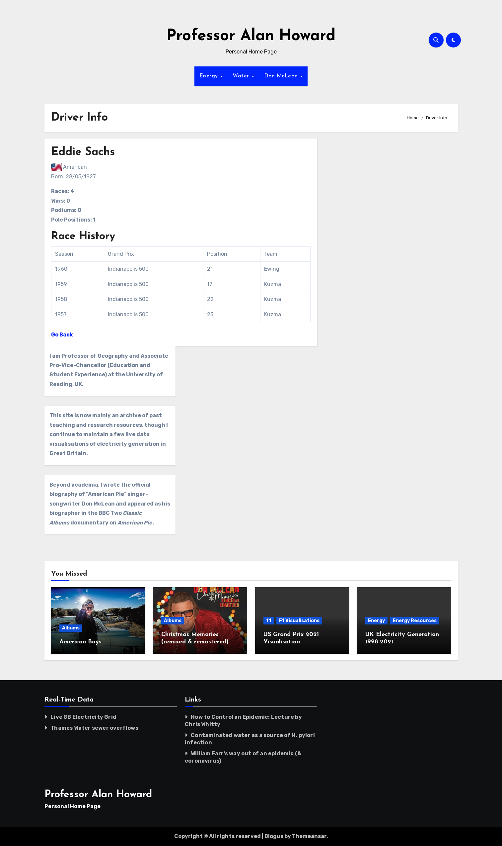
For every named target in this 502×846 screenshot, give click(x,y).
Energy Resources (415, 620)
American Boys (80, 642)
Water (242, 76)
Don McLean (282, 76)
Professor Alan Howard (251, 36)
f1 (268, 620)
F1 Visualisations (299, 620)
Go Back (62, 334)
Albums (71, 628)
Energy (209, 76)
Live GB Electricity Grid (83, 717)
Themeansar (309, 836)
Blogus (273, 836)
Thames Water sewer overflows (94, 728)
